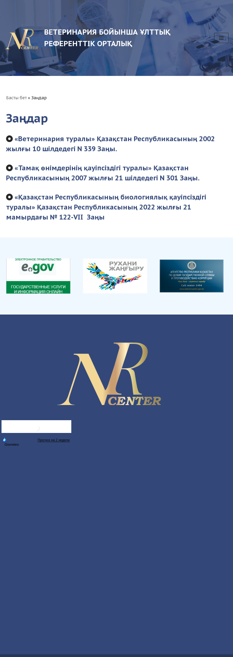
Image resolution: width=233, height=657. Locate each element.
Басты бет (16, 97)
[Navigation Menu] (221, 38)
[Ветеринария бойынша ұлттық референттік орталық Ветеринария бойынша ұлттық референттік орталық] (105, 38)
